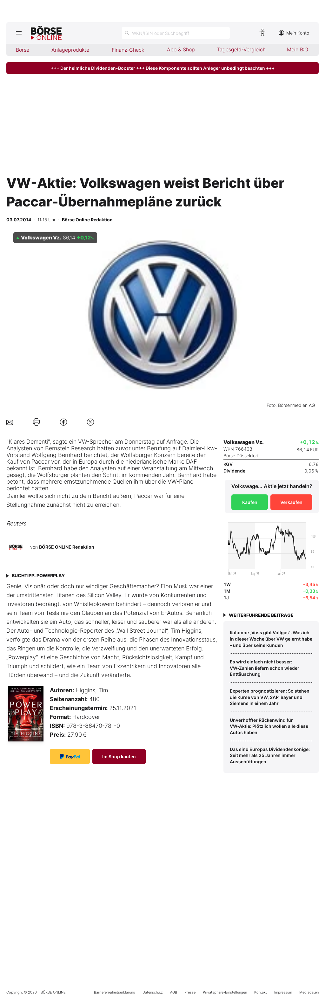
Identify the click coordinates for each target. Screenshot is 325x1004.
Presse (190, 992)
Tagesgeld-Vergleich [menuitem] (241, 49)
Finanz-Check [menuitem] (128, 50)
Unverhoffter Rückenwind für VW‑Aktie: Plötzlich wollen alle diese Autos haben (269, 726)
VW (172, 481)
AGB (173, 992)
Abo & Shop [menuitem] (181, 49)
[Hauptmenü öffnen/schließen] (18, 33)
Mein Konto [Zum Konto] (294, 33)
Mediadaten (309, 992)
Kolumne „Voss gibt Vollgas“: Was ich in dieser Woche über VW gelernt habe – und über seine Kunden (271, 639)
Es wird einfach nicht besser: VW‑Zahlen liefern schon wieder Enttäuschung (264, 668)
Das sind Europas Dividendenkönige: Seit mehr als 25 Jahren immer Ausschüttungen (270, 755)
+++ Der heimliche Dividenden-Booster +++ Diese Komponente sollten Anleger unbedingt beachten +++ (163, 68)
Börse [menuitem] (22, 50)
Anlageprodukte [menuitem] (70, 50)
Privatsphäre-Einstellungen (225, 992)
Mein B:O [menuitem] (297, 49)
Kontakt (260, 992)
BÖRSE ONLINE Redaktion (66, 547)
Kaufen (249, 502)
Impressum (283, 992)
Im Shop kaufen (119, 756)
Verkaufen (291, 502)
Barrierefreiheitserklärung (114, 992)
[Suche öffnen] (176, 33)
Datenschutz (153, 992)
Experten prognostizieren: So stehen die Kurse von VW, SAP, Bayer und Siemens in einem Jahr (269, 697)
